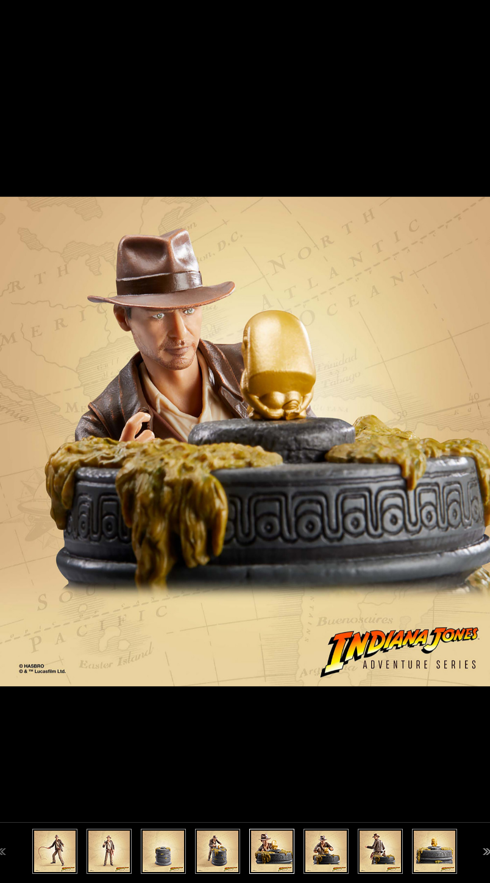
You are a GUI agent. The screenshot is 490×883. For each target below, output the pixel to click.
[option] (245, 441)
